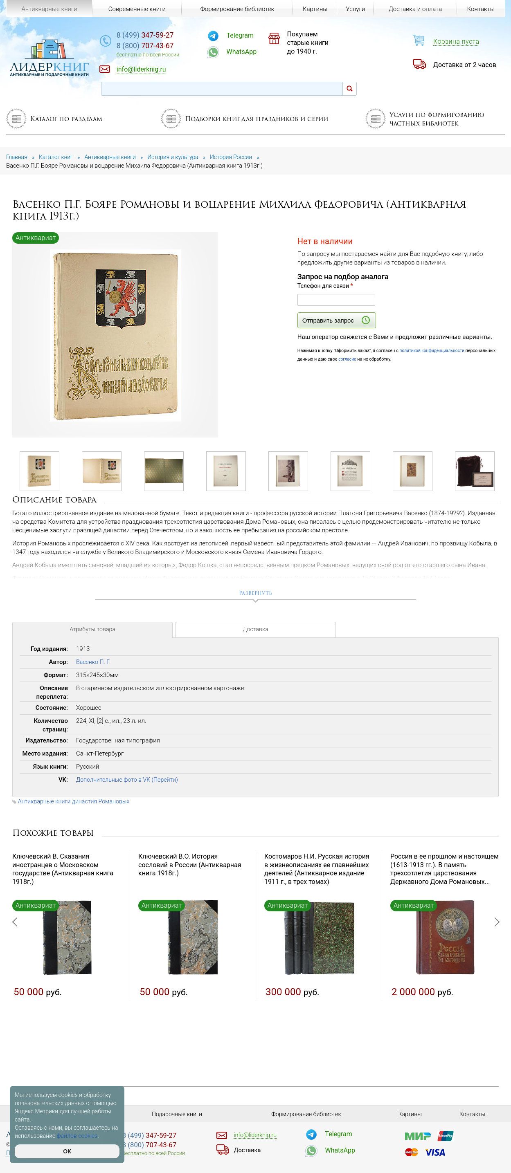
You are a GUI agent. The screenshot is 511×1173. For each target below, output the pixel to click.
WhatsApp (258, 52)
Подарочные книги (177, 1114)
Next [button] (494, 964)
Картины (313, 9)
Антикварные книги (49, 9)
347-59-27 (168, 35)
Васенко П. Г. (94, 664)
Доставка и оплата (414, 9)
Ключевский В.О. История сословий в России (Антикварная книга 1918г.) (189, 867)
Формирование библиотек (236, 9)
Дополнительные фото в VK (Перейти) (130, 781)
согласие (379, 359)
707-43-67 (168, 47)
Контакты (480, 9)
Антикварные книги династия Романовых (77, 803)
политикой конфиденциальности (434, 350)
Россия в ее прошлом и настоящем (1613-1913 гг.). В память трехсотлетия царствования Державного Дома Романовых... (444, 871)
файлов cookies (77, 1136)
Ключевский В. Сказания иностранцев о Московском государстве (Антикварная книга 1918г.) (62, 871)
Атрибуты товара (92, 633)
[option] (115, 335)
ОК (67, 1151)
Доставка (255, 633)
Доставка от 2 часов (464, 65)
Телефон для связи (325, 286)
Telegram (256, 35)
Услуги (354, 9)
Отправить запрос (336, 320)
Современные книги (136, 9)
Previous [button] (16, 964)
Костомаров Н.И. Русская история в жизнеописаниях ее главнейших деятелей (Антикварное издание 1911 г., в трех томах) (316, 871)
